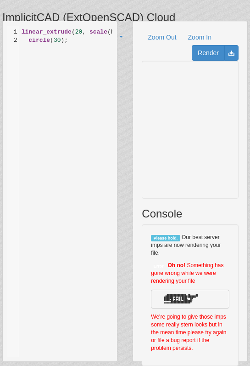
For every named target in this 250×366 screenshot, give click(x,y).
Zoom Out (162, 37)
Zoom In (199, 37)
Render (208, 53)
